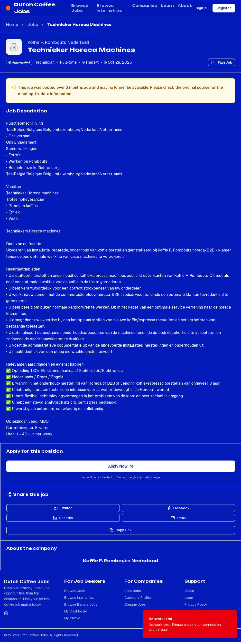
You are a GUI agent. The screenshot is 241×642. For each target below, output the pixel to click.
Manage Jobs (135, 604)
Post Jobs (132, 591)
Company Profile (137, 597)
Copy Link (121, 530)
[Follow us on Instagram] (6, 613)
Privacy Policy (196, 604)
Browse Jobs (79, 7)
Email (178, 518)
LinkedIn (63, 518)
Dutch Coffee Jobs (34, 7)
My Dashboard (75, 611)
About (185, 5)
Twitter (63, 508)
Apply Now (120, 466)
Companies (144, 5)
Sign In (201, 8)
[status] (190, 624)
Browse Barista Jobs (80, 604)
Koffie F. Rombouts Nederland (58, 42)
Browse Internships (109, 7)
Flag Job (221, 62)
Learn (167, 5)
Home (12, 24)
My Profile (72, 618)
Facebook (178, 508)
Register (223, 8)
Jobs (32, 24)
